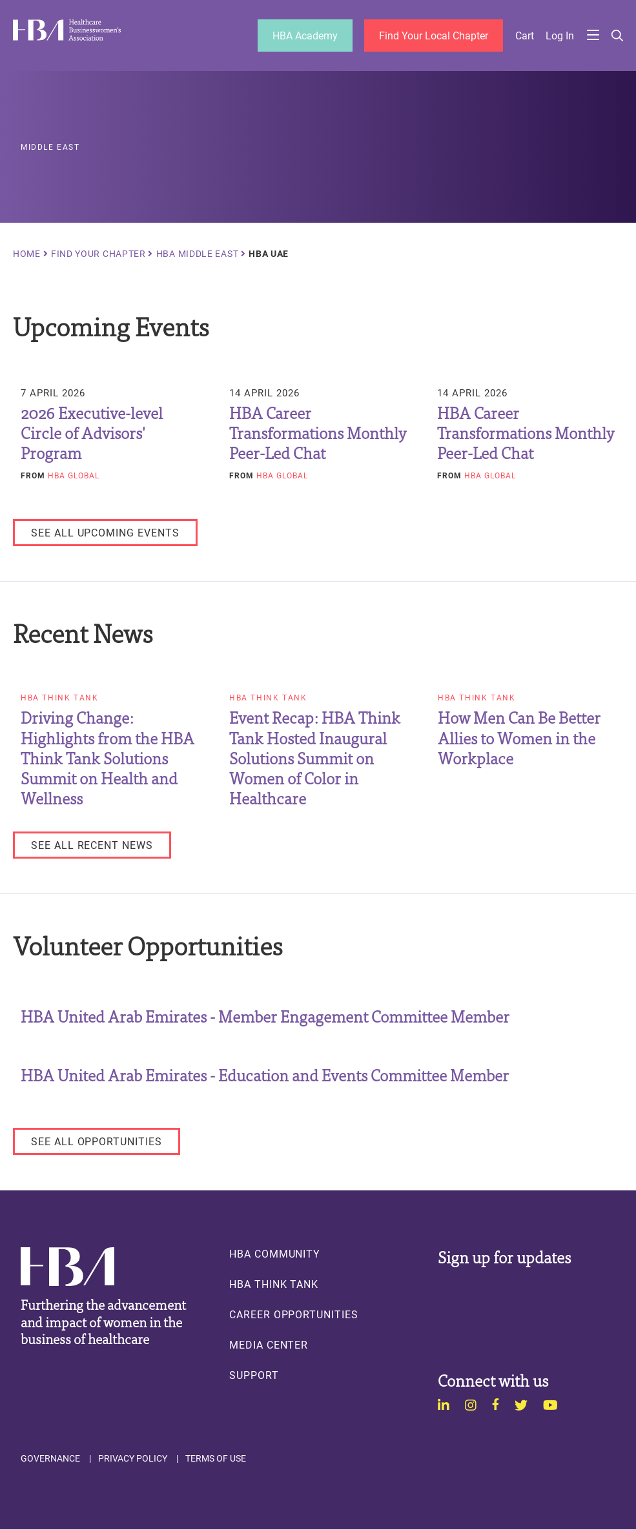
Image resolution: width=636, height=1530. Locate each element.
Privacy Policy (132, 1458)
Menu (592, 35)
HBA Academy (305, 35)
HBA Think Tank (59, 697)
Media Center (268, 1344)
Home (27, 254)
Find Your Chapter (98, 254)
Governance (50, 1458)
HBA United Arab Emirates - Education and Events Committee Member (265, 1075)
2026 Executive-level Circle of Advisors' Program (92, 432)
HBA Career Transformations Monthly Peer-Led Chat (317, 432)
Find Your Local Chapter (433, 35)
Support (254, 1375)
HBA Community (274, 1253)
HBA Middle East (197, 254)
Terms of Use (215, 1458)
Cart (524, 35)
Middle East (50, 147)
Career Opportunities (293, 1314)
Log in (560, 35)
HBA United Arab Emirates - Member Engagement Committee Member (265, 1016)
